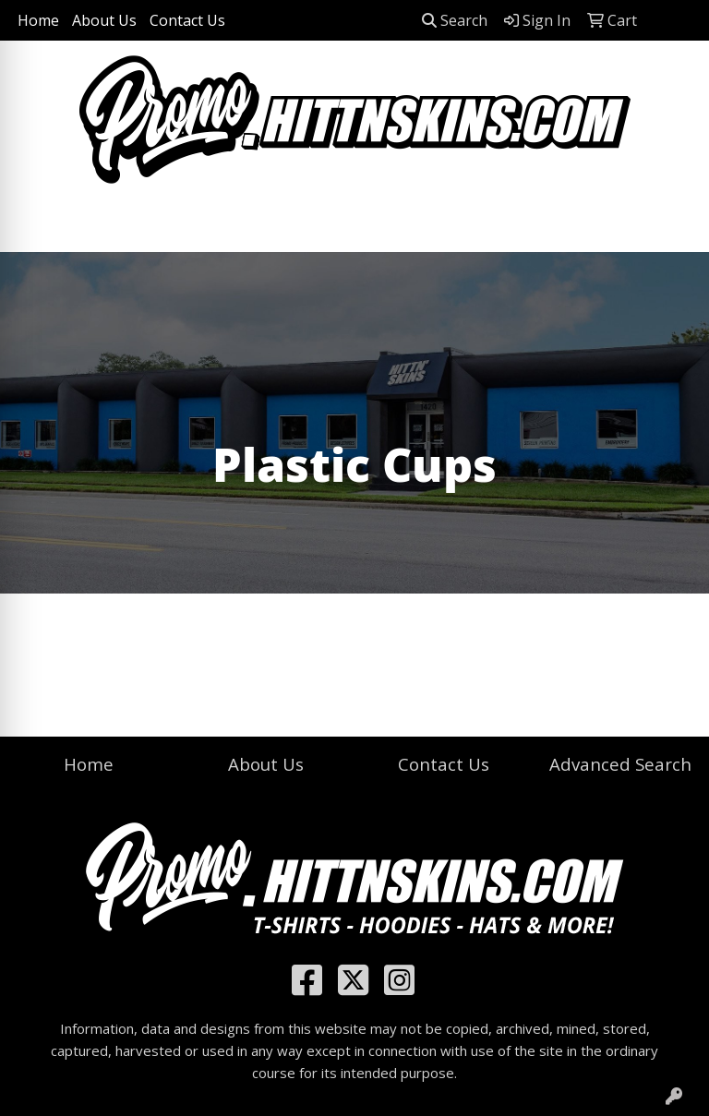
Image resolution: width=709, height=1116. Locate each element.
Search (454, 20)
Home (38, 20)
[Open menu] (672, 225)
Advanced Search (620, 763)
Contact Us (187, 20)
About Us (104, 20)
